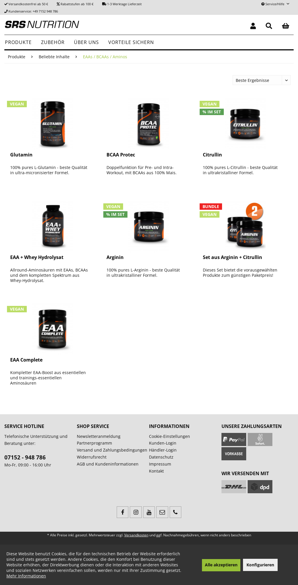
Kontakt (156, 471)
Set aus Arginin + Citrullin (232, 257)
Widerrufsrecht (92, 457)
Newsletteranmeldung (98, 436)
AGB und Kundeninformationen (108, 464)
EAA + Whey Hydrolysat (36, 257)
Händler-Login (163, 450)
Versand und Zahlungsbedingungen (112, 450)
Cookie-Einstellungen (169, 436)
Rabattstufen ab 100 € (77, 4)
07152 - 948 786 (25, 457)
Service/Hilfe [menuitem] (273, 4)
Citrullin (212, 155)
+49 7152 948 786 (45, 11)
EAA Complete (26, 360)
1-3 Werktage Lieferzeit (124, 4)
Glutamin (21, 155)
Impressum (160, 464)
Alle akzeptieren (221, 565)
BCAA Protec (121, 155)
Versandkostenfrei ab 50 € (28, 4)
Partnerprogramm (94, 443)
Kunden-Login (162, 443)
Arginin (115, 257)
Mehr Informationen (26, 576)
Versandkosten (136, 535)
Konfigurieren (260, 565)
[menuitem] (253, 24)
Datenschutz (161, 457)
